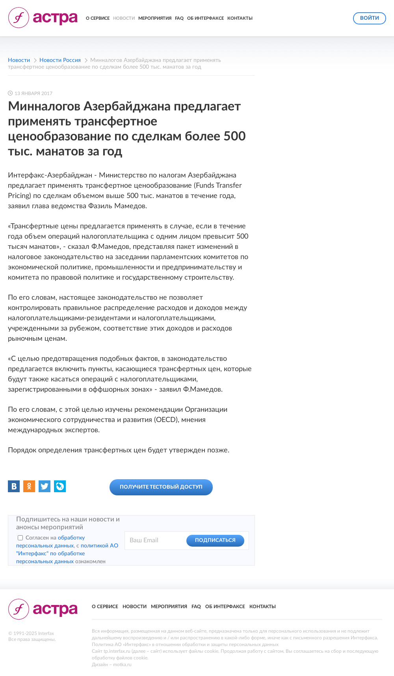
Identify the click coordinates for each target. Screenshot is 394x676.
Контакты (240, 18)
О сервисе (98, 18)
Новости (124, 18)
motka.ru (122, 664)
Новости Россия (60, 60)
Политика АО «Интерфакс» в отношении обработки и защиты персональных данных (185, 644)
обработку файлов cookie (119, 657)
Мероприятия (154, 18)
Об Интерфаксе (205, 18)
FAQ (179, 18)
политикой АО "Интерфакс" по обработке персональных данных (67, 553)
